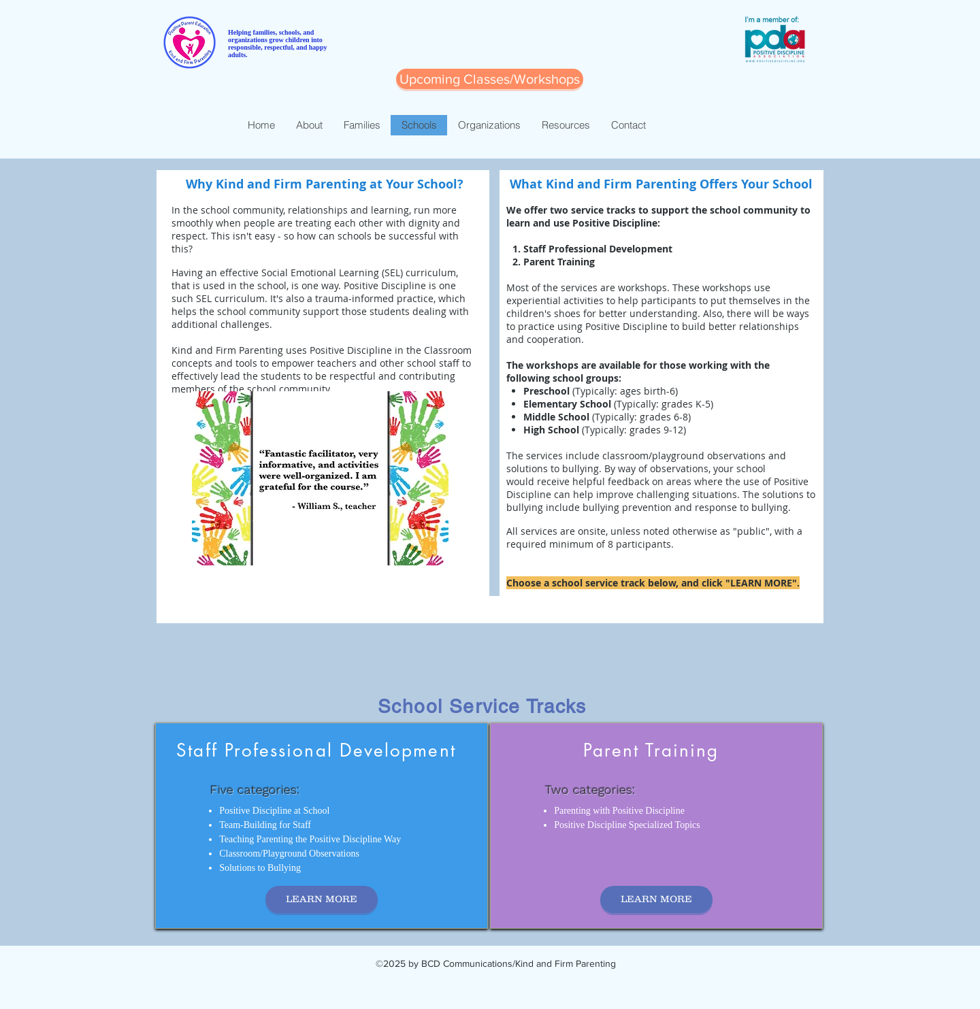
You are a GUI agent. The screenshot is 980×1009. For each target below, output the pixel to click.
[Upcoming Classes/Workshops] (489, 79)
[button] (320, 478)
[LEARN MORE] (321, 899)
